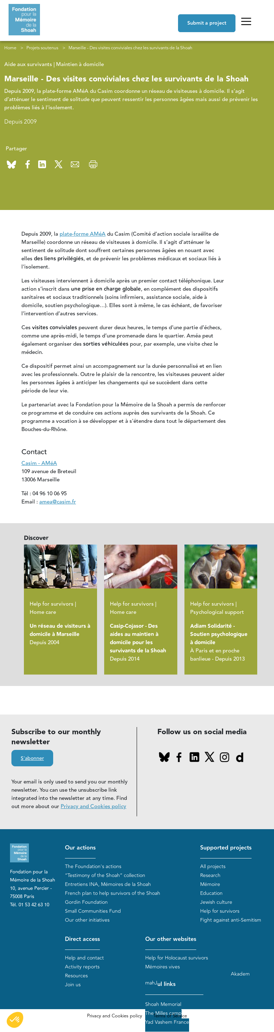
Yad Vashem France (167, 1022)
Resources (76, 976)
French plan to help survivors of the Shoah (112, 893)
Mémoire (210, 884)
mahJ (151, 983)
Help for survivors (219, 911)
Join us (73, 984)
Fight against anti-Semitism (230, 920)
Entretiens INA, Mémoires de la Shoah (108, 884)
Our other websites (170, 939)
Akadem (240, 974)
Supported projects (226, 847)
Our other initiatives (87, 920)
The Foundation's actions (93, 866)
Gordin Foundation (86, 902)
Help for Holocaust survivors (176, 958)
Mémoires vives (162, 967)
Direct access (82, 939)
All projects (212, 866)
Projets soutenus (42, 47)
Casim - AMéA (39, 464)
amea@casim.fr (57, 502)
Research (210, 875)
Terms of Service (170, 1016)
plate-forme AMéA (83, 234)
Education (211, 893)
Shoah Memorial (163, 1004)
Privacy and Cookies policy (93, 807)
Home (10, 47)
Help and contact (84, 958)
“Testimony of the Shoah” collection (105, 875)
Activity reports (82, 967)
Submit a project (206, 23)
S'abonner (32, 759)
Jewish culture (216, 902)
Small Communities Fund (93, 911)
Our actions (80, 847)
